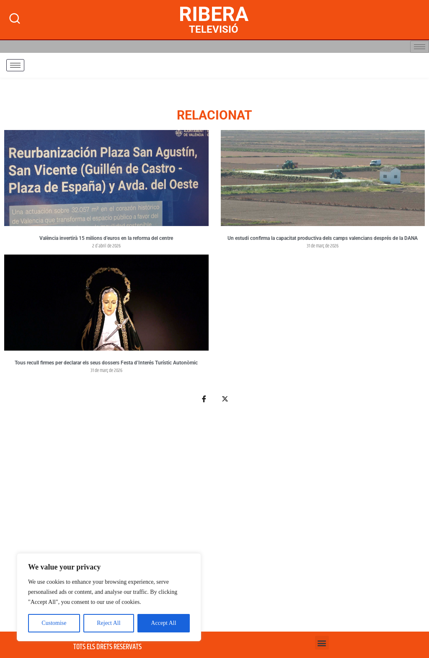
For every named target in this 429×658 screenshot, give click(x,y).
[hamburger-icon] (419, 47)
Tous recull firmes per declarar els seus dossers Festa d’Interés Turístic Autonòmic (106, 363)
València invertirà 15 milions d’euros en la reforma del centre (106, 238)
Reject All (108, 623)
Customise (53, 623)
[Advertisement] (214, 522)
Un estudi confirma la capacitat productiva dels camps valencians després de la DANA (322, 238)
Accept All (163, 623)
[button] (322, 643)
